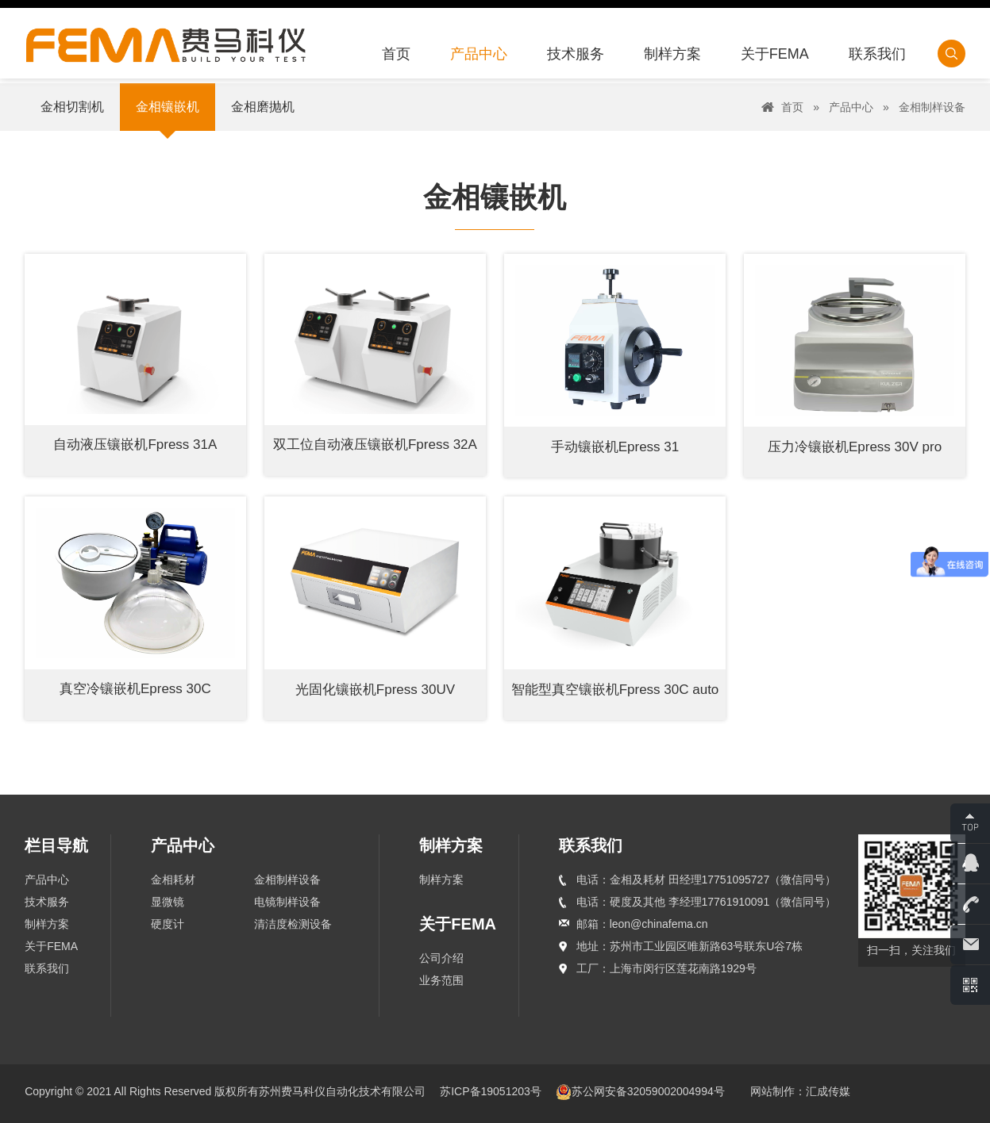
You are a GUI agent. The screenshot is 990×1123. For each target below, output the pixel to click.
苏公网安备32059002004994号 (640, 1091)
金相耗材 (173, 879)
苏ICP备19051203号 (492, 1091)
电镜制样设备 (287, 901)
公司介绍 (441, 958)
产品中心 (851, 107)
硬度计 (167, 924)
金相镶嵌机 (167, 106)
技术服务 (47, 901)
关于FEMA (51, 946)
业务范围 (441, 980)
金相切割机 (72, 106)
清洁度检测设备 (293, 924)
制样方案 (47, 924)
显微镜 (167, 901)
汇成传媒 (828, 1091)
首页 (792, 107)
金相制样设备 (932, 107)
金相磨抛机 (263, 106)
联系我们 (47, 968)
